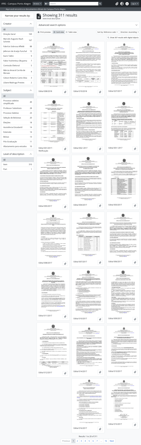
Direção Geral (17, 35)
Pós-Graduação (17, 142)
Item (17, 165)
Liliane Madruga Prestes (17, 83)
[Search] (73, 3)
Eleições (17, 123)
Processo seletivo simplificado (17, 102)
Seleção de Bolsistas (17, 118)
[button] (116, 3)
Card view (59, 32)
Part (17, 169)
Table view (71, 32)
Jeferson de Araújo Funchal (17, 52)
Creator (7, 23)
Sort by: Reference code (106, 32)
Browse (37, 4)
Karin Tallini (17, 56)
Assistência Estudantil (17, 128)
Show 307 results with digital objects (123, 37)
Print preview (44, 32)
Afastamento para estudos (17, 147)
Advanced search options (52, 25)
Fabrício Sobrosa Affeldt (17, 47)
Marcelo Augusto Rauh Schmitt (17, 40)
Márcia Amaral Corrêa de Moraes (17, 71)
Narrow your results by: (17, 15)
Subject (7, 90)
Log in (134, 4)
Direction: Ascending (129, 32)
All (4, 29)
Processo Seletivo (17, 113)
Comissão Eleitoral (17, 66)
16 (106, 441)
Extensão (17, 132)
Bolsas (17, 137)
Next (112, 441)
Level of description (13, 154)
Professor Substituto (17, 109)
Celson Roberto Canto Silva (17, 78)
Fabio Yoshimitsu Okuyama (17, 61)
